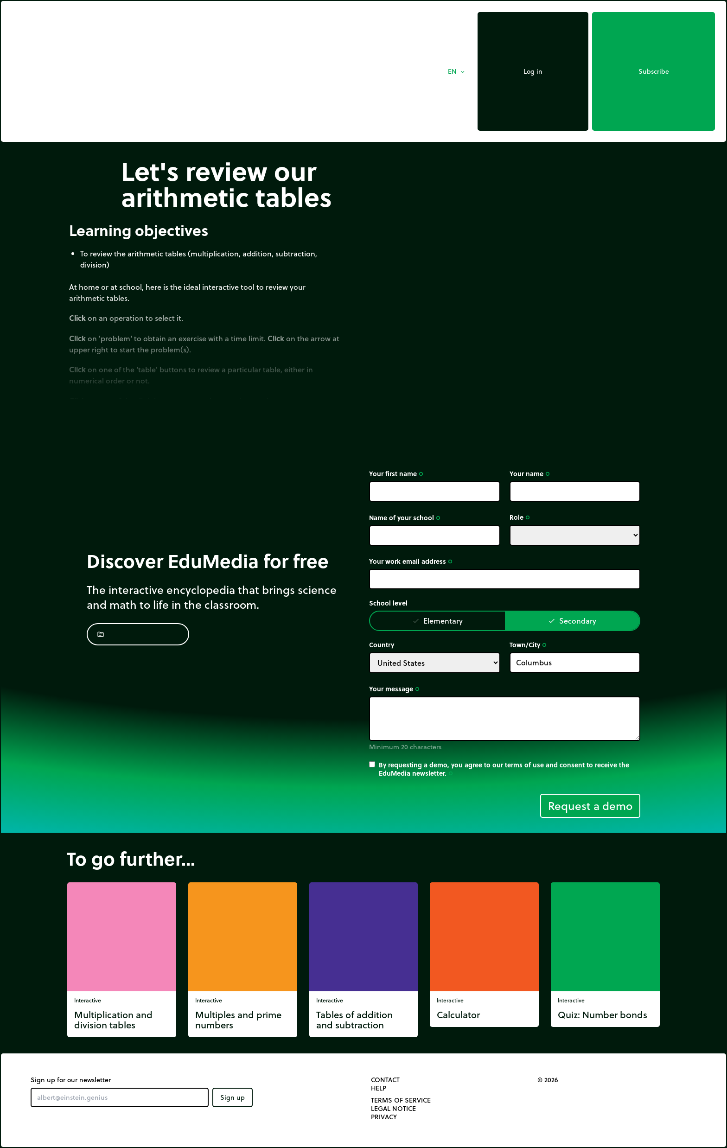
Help (378, 1088)
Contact (385, 1079)
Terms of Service (401, 1100)
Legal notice (393, 1108)
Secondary (572, 620)
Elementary (437, 620)
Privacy (384, 1117)
